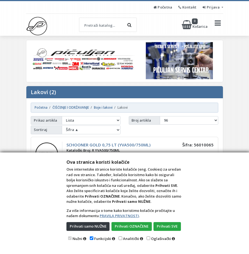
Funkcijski (102, 238)
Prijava (211, 7)
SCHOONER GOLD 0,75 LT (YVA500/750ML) (108, 145)
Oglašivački (161, 238)
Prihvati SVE (167, 226)
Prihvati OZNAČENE (132, 226)
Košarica (195, 24)
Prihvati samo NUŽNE (88, 226)
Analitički (131, 238)
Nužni (77, 238)
